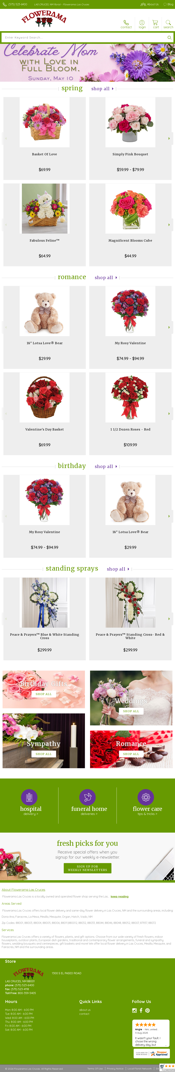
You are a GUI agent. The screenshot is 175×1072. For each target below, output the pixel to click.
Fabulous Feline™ (45, 240)
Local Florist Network (140, 1068)
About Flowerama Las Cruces (23, 890)
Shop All (100, 88)
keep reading (120, 896)
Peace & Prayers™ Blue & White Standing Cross (44, 636)
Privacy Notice (115, 1068)
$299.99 (45, 649)
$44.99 (130, 255)
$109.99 (130, 444)
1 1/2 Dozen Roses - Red (130, 429)
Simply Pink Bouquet (130, 154)
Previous (5, 138)
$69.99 (44, 169)
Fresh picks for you (87, 849)
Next (169, 138)
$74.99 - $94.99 (130, 358)
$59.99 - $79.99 (130, 169)
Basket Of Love (44, 154)
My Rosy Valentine (130, 343)
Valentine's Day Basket (44, 429)
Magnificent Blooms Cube (130, 240)
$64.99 (45, 255)
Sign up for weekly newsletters (87, 868)
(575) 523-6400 (17, 4)
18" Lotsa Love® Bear (45, 343)
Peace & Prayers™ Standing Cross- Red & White (130, 636)
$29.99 (45, 358)
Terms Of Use (95, 1068)
